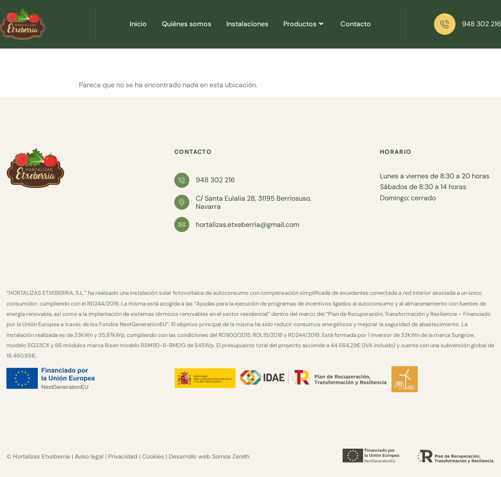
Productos (304, 23)
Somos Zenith (230, 456)
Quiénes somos (186, 23)
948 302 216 (481, 23)
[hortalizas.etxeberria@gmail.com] (181, 224)
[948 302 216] (444, 24)
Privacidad (122, 456)
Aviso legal (89, 456)
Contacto (355, 23)
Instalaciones (247, 23)
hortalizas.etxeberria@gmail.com (247, 224)
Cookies (153, 456)
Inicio (138, 23)
